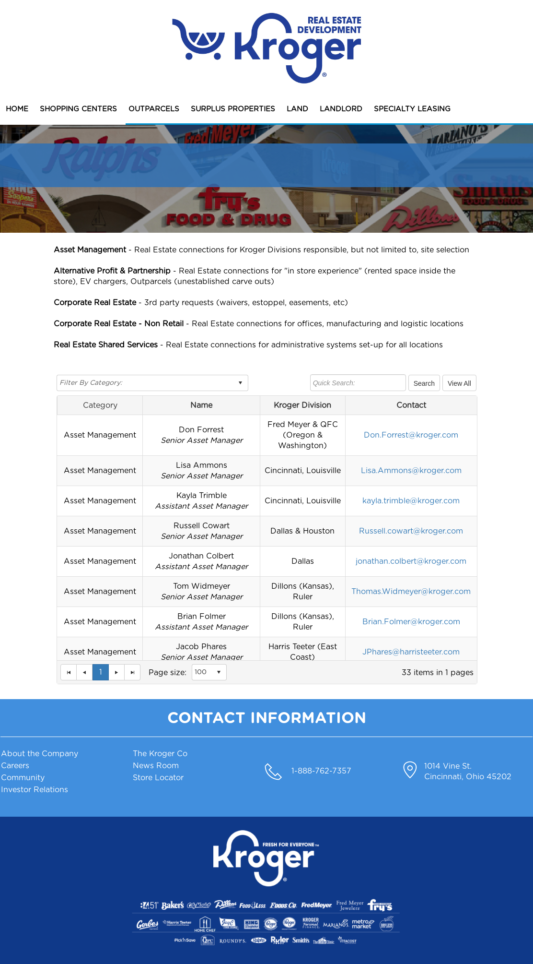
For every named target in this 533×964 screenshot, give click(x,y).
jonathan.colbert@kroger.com (411, 561)
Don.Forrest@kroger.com (411, 435)
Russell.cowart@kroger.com (411, 531)
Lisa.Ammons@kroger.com (411, 471)
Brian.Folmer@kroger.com (411, 622)
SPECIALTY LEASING (412, 109)
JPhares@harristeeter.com (411, 652)
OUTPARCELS (153, 109)
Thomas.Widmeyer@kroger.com (411, 591)
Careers (15, 766)
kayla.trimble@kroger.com (411, 501)
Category (100, 405)
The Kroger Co (160, 754)
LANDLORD (341, 109)
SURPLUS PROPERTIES (233, 109)
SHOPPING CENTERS (78, 109)
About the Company (39, 754)
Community (23, 778)
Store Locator (158, 778)
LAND (297, 109)
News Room (156, 766)
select (240, 383)
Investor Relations (34, 790)
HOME (17, 109)
